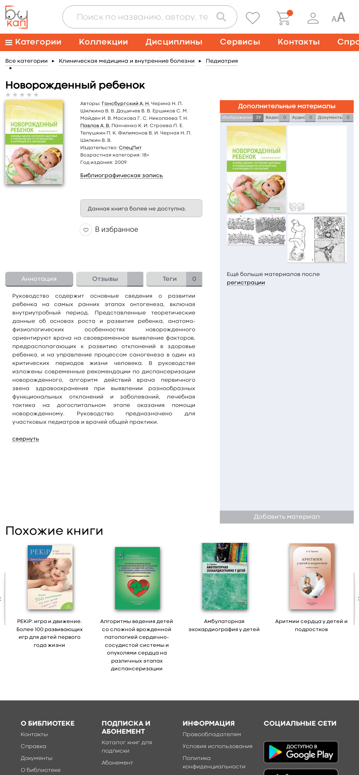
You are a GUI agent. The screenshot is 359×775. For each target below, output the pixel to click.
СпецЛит (130, 148)
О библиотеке (41, 770)
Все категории (26, 61)
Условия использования (218, 746)
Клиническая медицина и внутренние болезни (127, 61)
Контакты (299, 42)
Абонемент (117, 763)
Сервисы (240, 42)
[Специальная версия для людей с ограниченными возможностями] (338, 18)
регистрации (246, 283)
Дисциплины (173, 42)
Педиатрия (222, 61)
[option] (49, 598)
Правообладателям (212, 734)
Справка (33, 746)
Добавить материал (287, 517)
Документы (37, 758)
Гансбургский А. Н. (126, 104)
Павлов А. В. (95, 126)
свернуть (25, 439)
